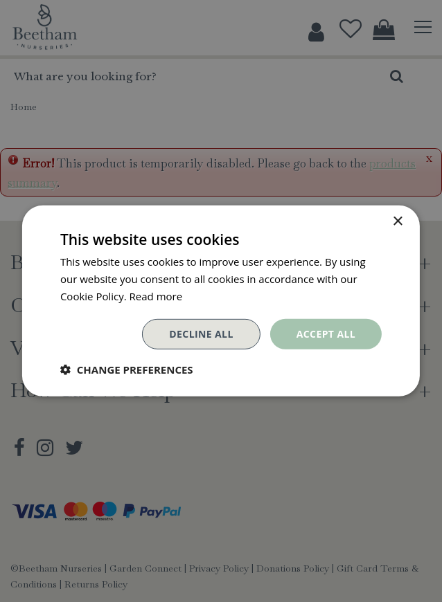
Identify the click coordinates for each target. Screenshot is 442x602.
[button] (126, 369)
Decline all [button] (201, 333)
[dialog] (221, 301)
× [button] (397, 222)
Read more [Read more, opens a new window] (156, 296)
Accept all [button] (326, 333)
